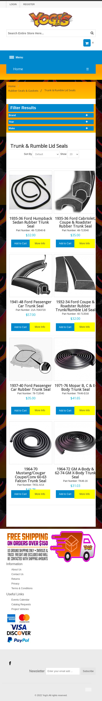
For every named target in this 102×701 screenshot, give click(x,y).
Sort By (28, 154)
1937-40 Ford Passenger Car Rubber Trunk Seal (30, 387)
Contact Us (17, 574)
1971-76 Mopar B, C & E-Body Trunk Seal (75, 387)
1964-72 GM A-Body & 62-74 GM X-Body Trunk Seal (75, 473)
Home (18, 69)
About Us (16, 569)
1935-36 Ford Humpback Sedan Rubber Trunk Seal (30, 222)
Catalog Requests (21, 604)
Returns (15, 579)
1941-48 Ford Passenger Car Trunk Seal (30, 303)
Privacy (15, 583)
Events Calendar (20, 599)
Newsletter (37, 671)
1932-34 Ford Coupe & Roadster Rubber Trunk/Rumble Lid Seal (75, 305)
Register (29, 4)
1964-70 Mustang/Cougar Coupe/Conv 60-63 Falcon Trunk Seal (30, 475)
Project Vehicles (20, 609)
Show (63, 154)
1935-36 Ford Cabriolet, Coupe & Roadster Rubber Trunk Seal (75, 222)
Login (13, 4)
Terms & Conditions (22, 588)
